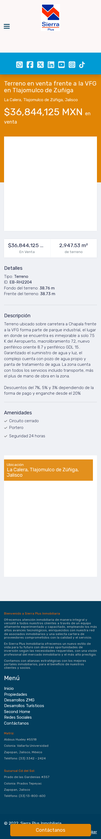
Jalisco (71, 99)
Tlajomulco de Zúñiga (43, 99)
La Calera (12, 99)
